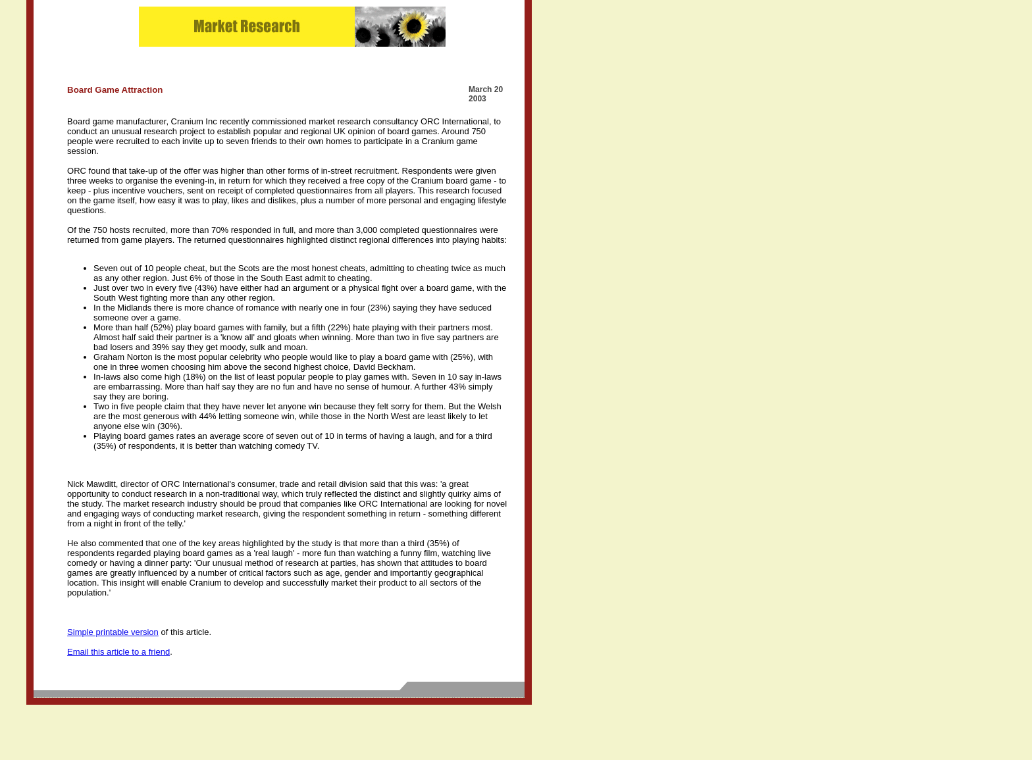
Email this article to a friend (118, 652)
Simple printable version (113, 632)
